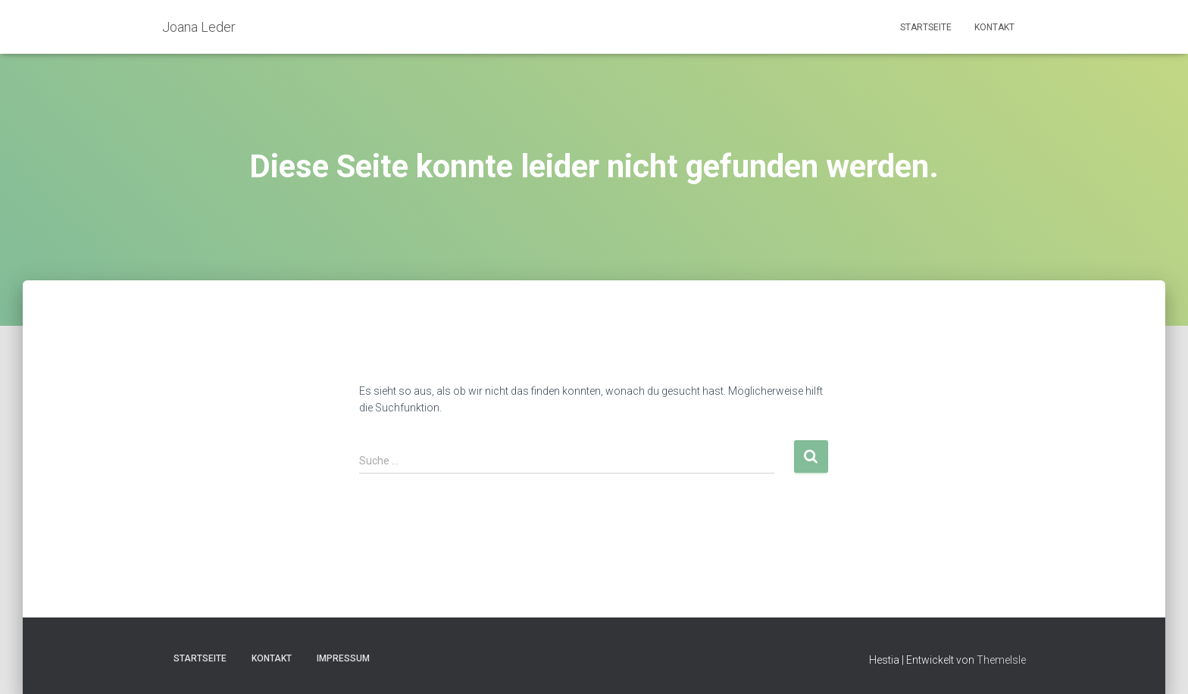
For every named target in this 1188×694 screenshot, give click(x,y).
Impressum (343, 658)
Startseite (926, 27)
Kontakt (994, 27)
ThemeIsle (1001, 660)
